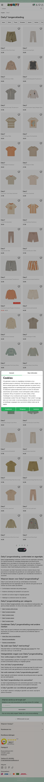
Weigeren (23, 409)
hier (40, 398)
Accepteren (8, 409)
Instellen (36, 409)
